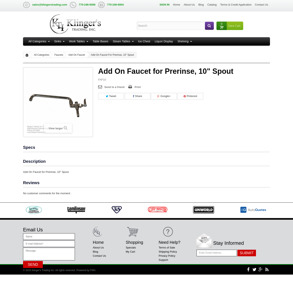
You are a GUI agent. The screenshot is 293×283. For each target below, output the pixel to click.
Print (138, 87)
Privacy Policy (167, 255)
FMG (93, 278)
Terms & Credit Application (235, 4)
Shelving (183, 41)
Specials (131, 247)
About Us (189, 4)
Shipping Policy (168, 251)
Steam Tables (121, 41)
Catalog (212, 4)
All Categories (37, 41)
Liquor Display (164, 41)
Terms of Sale (167, 247)
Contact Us (261, 4)
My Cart (130, 251)
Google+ (164, 96)
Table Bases (100, 41)
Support (163, 259)
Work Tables (77, 41)
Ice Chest (144, 41)
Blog (201, 4)
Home (176, 4)
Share (137, 96)
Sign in (164, 4)
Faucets (58, 54)
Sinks (57, 41)
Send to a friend (114, 87)
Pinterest (190, 96)
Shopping (134, 242)
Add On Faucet (76, 54)
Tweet (111, 96)
